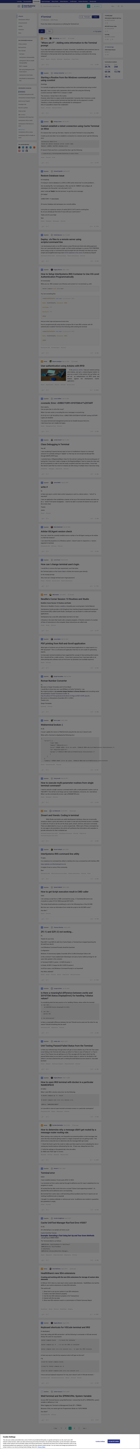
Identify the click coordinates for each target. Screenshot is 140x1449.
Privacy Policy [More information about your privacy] (41, 1447)
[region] (70, 1441)
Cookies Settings (100, 1441)
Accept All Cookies (114, 1441)
